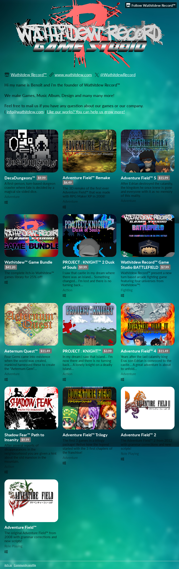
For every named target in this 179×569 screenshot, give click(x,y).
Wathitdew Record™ (29, 74)
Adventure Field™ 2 (138, 435)
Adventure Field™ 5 (138, 178)
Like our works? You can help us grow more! (86, 111)
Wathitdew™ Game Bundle (28, 262)
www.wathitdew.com (73, 74)
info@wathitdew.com (25, 111)
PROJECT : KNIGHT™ (82, 351)
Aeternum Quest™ (21, 351)
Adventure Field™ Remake (86, 177)
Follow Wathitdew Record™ (150, 5)
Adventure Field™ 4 (138, 351)
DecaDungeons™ (19, 178)
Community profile (25, 565)
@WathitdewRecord (118, 74)
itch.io (8, 565)
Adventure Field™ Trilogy (85, 435)
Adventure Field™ (20, 527)
